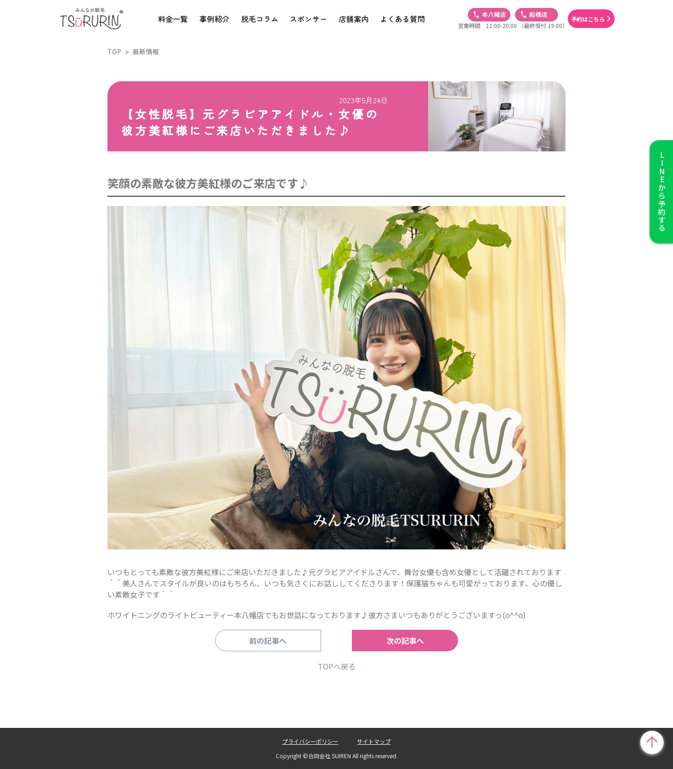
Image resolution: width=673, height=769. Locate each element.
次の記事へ (399, 640)
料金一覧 (173, 18)
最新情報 (146, 51)
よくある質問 (402, 18)
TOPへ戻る (337, 666)
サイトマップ (374, 741)
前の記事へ (273, 640)
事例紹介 (214, 18)
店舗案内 (354, 18)
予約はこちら (588, 19)
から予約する (661, 191)
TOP (114, 51)
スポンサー (308, 18)
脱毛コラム (260, 18)
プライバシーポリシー (310, 741)
